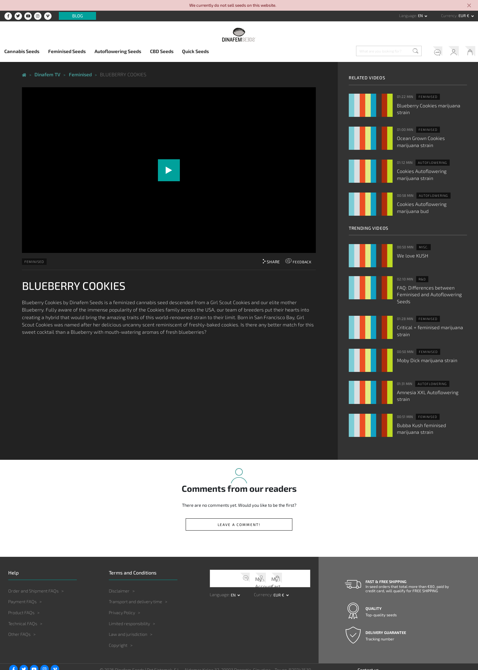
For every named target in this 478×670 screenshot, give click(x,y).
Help (428, 52)
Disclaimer (119, 574)
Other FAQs (19, 617)
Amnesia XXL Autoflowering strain (430, 378)
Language (407, 15)
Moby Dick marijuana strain (423, 346)
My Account (448, 52)
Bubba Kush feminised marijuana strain (429, 413)
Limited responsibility (129, 606)
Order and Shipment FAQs (33, 574)
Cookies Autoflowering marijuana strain (429, 171)
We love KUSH (411, 251)
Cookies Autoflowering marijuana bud (429, 203)
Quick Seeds (195, 51)
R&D (421, 275)
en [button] (421, 15)
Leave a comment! (239, 508)
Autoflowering (431, 160)
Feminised (34, 260)
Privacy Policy (122, 595)
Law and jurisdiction (128, 617)
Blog (77, 16)
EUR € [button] (464, 15)
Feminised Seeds (67, 51)
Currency (449, 15)
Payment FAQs (22, 585)
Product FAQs (21, 595)
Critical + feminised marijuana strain (432, 314)
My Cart (468, 52)
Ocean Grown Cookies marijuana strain (428, 139)
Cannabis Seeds (21, 51)
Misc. (423, 243)
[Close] (469, 6)
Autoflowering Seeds (118, 51)
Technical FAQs (22, 606)
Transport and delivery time (135, 585)
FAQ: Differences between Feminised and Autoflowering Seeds (432, 286)
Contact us (368, 653)
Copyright (118, 628)
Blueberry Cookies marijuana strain (431, 104)
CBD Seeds (161, 51)
